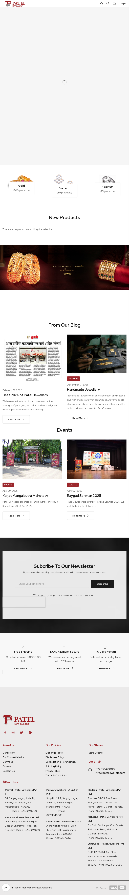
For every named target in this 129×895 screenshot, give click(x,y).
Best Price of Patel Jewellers (25, 395)
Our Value (8, 761)
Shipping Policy (53, 766)
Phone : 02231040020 (58, 838)
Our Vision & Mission (14, 757)
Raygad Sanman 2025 (84, 496)
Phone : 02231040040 (100, 837)
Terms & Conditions (56, 775)
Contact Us (9, 770)
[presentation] (24, 602)
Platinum (107, 187)
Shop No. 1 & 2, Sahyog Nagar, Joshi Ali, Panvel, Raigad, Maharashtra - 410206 (62, 798)
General (73, 378)
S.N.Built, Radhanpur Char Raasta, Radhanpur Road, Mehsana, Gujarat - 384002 (106, 829)
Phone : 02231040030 (100, 810)
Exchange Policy (54, 752)
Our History (9, 752)
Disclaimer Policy (55, 757)
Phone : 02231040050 (110, 864)
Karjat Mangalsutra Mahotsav (25, 496)
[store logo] (15, 3)
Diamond (64, 188)
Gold (21, 186)
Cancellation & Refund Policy (61, 761)
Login (123, 3)
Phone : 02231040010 (28, 829)
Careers (7, 766)
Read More (14, 419)
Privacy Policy (53, 770)
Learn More (20, 668)
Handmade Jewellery (83, 389)
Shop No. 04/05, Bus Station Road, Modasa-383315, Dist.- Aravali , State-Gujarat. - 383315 (105, 798)
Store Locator (96, 752)
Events (8, 484)
